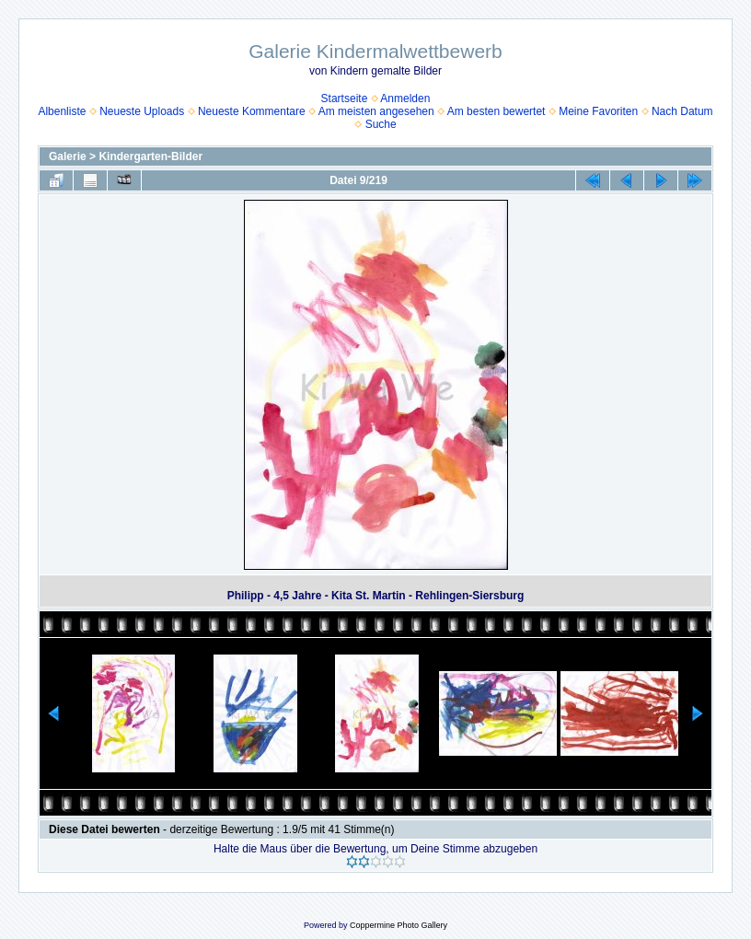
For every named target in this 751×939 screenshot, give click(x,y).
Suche (381, 124)
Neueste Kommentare (252, 111)
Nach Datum (682, 111)
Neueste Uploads (141, 111)
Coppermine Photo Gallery (398, 925)
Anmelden (405, 98)
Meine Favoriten (598, 111)
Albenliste (62, 111)
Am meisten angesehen (376, 111)
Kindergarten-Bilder (150, 156)
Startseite (344, 98)
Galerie (68, 156)
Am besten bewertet (496, 111)
